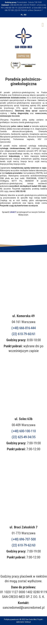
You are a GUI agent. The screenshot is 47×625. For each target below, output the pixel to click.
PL (22, 15)
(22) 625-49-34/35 (23, 437)
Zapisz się (23, 56)
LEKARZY (13, 212)
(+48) (23, 539)
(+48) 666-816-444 (23, 328)
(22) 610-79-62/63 (23, 545)
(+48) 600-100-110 (23, 431)
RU (25, 15)
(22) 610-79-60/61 (23, 334)
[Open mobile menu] (42, 24)
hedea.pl (28, 622)
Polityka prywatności (11, 619)
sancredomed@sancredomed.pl (23, 608)
